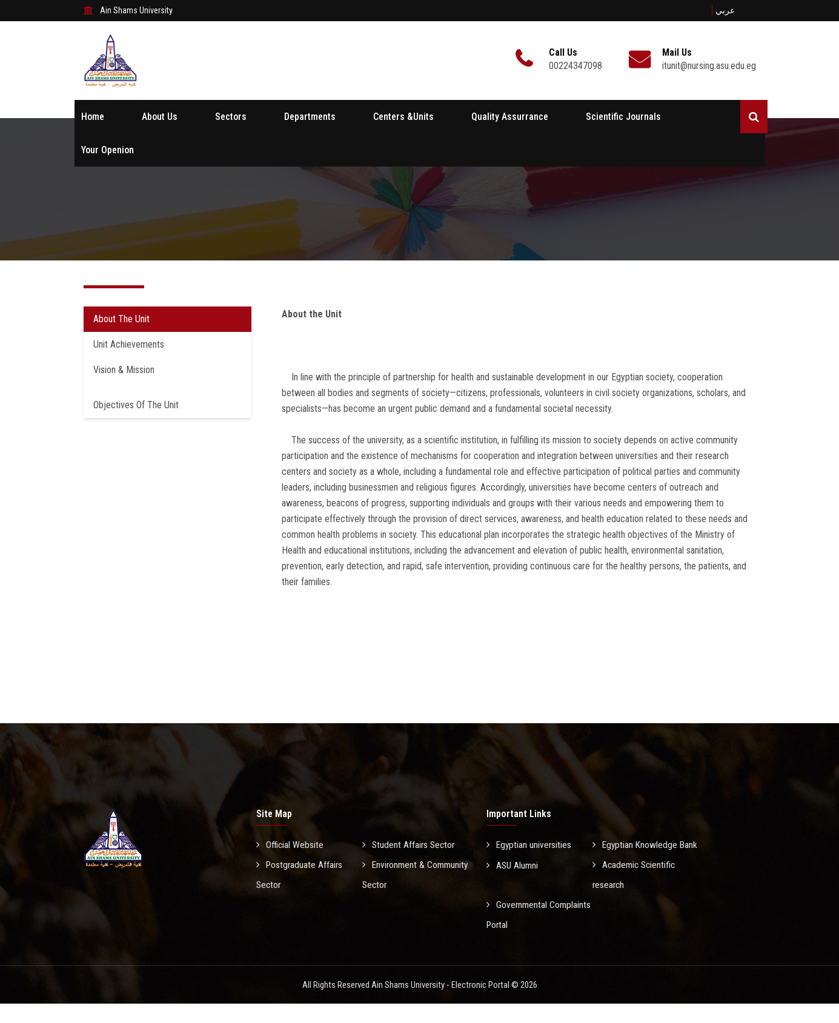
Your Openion (107, 150)
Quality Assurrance (509, 116)
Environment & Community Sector (397, 874)
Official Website (290, 844)
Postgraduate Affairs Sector (300, 874)
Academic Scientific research (635, 894)
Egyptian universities (529, 844)
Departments (310, 116)
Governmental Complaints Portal (539, 934)
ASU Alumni (513, 884)
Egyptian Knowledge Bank (635, 854)
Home (92, 116)
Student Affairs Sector (409, 844)
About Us (159, 116)
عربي (725, 10)
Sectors (231, 116)
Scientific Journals (623, 116)
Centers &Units (403, 116)
